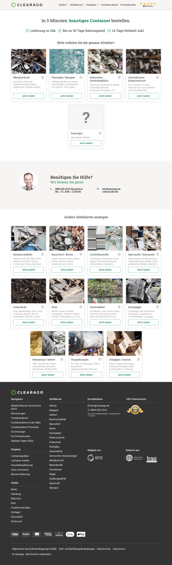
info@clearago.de (98, 405)
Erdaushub (55, 442)
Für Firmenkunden (20, 436)
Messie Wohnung (20, 474)
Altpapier (54, 410)
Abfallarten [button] (76, 4)
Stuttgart (15, 512)
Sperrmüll (54, 483)
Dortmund (16, 521)
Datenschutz (104, 548)
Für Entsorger (18, 431)
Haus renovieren (20, 469)
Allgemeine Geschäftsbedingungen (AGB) (34, 548)
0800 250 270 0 (97, 410)
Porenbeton (55, 469)
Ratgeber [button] (91, 4)
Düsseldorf (17, 516)
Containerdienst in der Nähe (26, 422)
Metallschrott (56, 460)
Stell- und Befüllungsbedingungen (77, 548)
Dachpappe (55, 433)
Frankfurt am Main (20, 507)
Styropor (53, 487)
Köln (13, 503)
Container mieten (20, 460)
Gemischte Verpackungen (63, 455)
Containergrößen (20, 456)
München (16, 498)
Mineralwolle (56, 465)
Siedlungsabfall (57, 478)
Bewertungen (18, 413)
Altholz (53, 405)
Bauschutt (54, 423)
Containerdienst (109, 4)
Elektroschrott (56, 437)
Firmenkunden (128, 4)
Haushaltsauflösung (22, 465)
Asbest (53, 414)
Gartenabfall (55, 451)
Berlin (14, 489)
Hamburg (16, 494)
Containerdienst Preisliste (25, 427)
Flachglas (54, 446)
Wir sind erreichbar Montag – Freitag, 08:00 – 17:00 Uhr (104, 415)
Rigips (52, 474)
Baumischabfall (57, 419)
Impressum (119, 548)
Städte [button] (62, 4)
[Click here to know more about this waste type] (42, 77)
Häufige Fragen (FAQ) (22, 440)
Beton (52, 428)
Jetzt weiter (28, 95)
